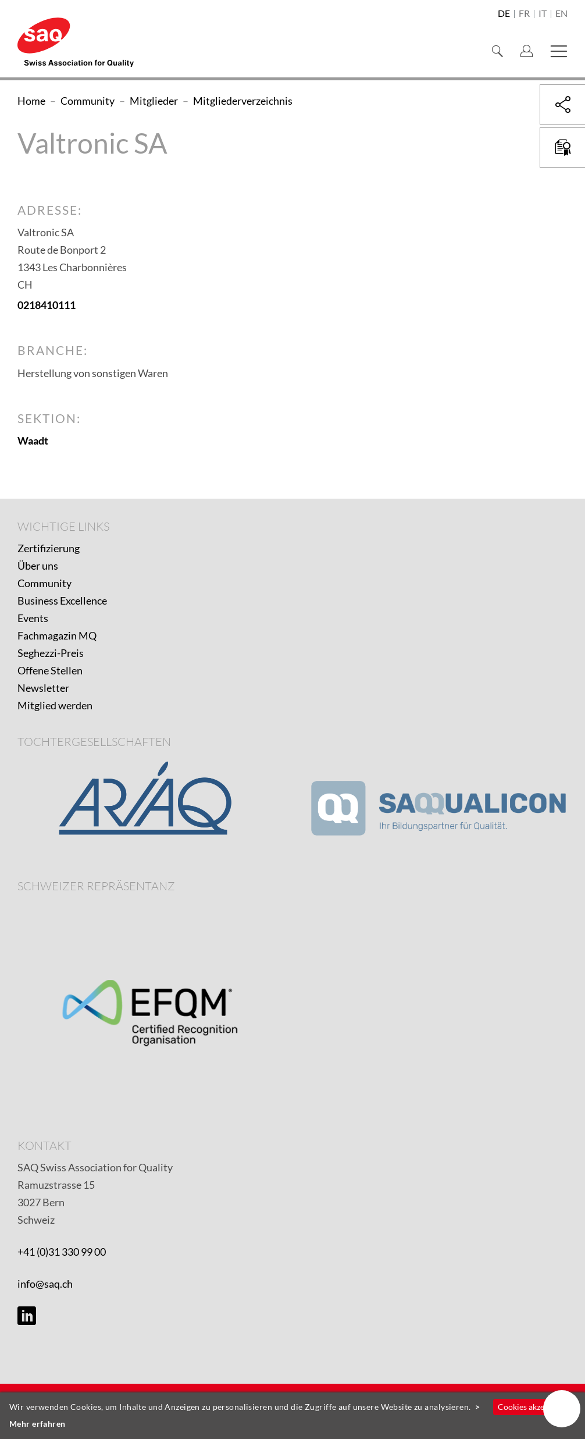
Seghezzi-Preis (50, 652)
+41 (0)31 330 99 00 (61, 1251)
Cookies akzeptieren (534, 1407)
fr (524, 14)
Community (44, 583)
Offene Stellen (50, 670)
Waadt (32, 440)
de (504, 14)
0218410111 (46, 305)
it (542, 14)
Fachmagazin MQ (57, 635)
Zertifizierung (48, 548)
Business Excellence (62, 600)
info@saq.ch (45, 1283)
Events (32, 618)
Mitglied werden (54, 705)
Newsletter (43, 687)
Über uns (37, 565)
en (561, 14)
